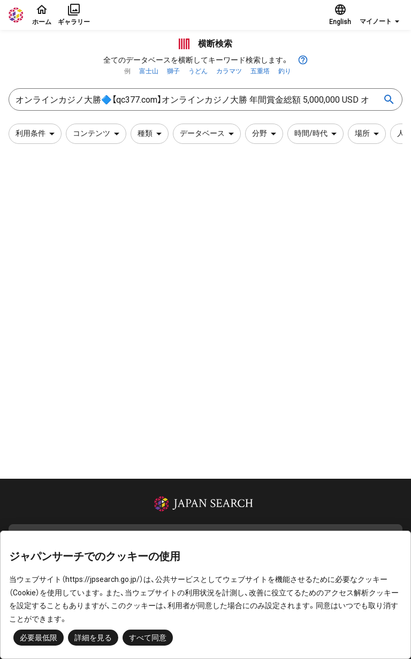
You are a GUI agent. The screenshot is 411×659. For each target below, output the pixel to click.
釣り (284, 71)
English (340, 14)
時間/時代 (317, 133)
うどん (198, 71)
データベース (209, 133)
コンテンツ (98, 133)
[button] (381, 15)
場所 (369, 133)
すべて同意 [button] (147, 637)
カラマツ (229, 71)
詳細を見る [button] (93, 637)
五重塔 (260, 71)
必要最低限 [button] (38, 637)
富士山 (148, 71)
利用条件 (37, 133)
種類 (151, 133)
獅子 (173, 71)
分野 (266, 133)
